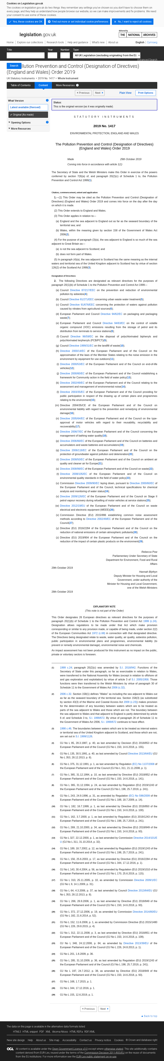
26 (111, 509)
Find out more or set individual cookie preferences (80, 21)
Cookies (118, 1040)
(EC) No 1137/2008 (143, 764)
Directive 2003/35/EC (72, 392)
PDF (41, 1031)
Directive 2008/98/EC (72, 468)
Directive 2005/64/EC (72, 418)
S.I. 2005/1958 (139, 679)
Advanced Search (147, 59)
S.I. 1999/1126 (84, 736)
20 (130, 454)
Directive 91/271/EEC (81, 299)
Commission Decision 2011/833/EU (104, 1052)
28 (135, 532)
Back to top (150, 1016)
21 (100, 463)
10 (121, 345)
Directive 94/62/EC (111, 314)
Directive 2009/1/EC (145, 880)
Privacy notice (103, 1040)
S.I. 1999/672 (97, 718)
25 (148, 500)
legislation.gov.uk (31, 33)
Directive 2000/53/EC (72, 364)
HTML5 (17, 1031)
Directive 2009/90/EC (87, 483)
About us (41, 1040)
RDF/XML (89, 1031)
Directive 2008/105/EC (73, 474)
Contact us (86, 1040)
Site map (54, 1040)
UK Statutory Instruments (21, 78)
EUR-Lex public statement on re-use (96, 1056)
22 (150, 468)
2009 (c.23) (130, 702)
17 (77, 426)
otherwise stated (113, 1048)
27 (71, 523)
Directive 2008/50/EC (72, 459)
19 (121, 445)
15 (92, 400)
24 (106, 491)
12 (71, 368)
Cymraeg (152, 42)
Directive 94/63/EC (114, 323)
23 (128, 478)
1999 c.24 (66, 667)
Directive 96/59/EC (82, 336)
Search (14, 65)
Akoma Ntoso (60, 1031)
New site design (16, 1040)
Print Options (145, 92)
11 (111, 359)
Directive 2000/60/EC (72, 373)
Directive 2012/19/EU (72, 505)
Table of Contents (21, 85)
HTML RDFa (76, 1031)
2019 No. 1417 (46, 78)
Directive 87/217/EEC (82, 290)
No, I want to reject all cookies (135, 21)
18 (104, 435)
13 (128, 377)
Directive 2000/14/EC (72, 351)
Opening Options (19, 122)
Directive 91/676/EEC (82, 304)
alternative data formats (64, 1026)
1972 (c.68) (98, 633)
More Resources (65, 85)
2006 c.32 (65, 694)
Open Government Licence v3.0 (70, 1048)
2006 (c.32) (118, 687)
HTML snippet (30, 1031)
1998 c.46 (65, 728)
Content (43, 85)
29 (140, 541)
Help (30, 1040)
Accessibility (69, 1040)
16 (71, 413)
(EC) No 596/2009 (139, 795)
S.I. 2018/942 (127, 667)
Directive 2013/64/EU (140, 753)
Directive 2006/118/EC (73, 450)
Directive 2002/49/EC (72, 382)
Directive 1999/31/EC (81, 345)
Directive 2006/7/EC (71, 431)
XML (48, 1031)
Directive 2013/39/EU (135, 943)
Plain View (125, 92)
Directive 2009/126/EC (73, 496)
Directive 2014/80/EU (145, 911)
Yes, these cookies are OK (27, 21)
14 (123, 386)
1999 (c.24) (149, 621)
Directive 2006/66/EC (72, 441)
